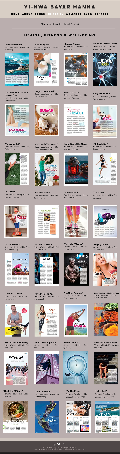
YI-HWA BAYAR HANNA (60, 7)
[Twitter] (58, 444)
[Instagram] (54, 444)
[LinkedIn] (63, 444)
